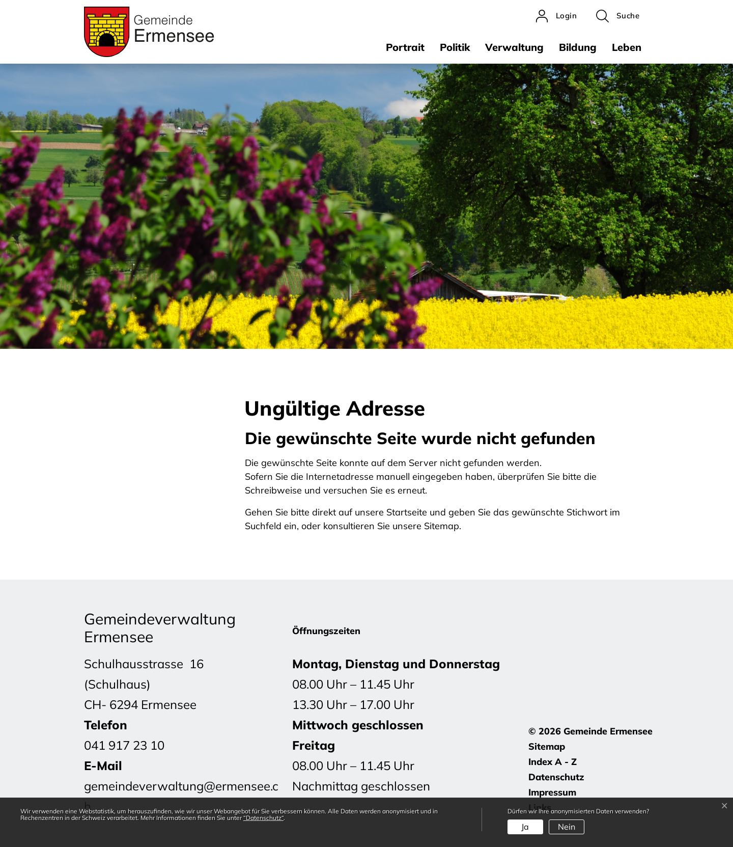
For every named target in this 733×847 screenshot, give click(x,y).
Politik (455, 47)
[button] (617, 16)
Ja (525, 827)
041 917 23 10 (124, 745)
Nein (566, 827)
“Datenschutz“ (263, 818)
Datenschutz (556, 777)
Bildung (578, 47)
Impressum (552, 792)
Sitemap (546, 746)
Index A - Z (552, 762)
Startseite (406, 512)
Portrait (405, 47)
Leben (626, 47)
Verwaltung (514, 47)
